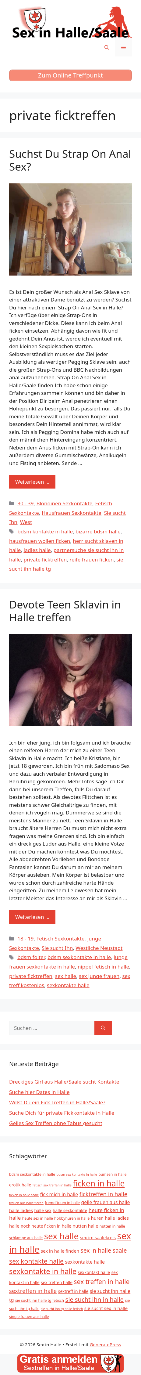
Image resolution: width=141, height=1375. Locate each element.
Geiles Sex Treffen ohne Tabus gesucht (55, 1123)
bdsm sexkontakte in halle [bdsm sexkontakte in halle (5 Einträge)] (32, 1174)
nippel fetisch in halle (103, 966)
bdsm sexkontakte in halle (79, 957)
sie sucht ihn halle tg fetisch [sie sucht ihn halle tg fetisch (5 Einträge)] (39, 1300)
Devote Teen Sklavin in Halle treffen (65, 610)
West (26, 521)
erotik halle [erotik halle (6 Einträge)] (20, 1185)
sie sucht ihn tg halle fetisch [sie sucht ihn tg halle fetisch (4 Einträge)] (62, 1309)
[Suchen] (103, 1028)
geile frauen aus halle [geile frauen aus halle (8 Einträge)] (105, 1202)
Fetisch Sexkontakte (60, 938)
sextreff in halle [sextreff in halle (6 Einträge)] (73, 1291)
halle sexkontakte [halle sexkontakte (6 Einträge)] (70, 1210)
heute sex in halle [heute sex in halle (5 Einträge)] (37, 1218)
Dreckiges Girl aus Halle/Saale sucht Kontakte (64, 1081)
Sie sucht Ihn (57, 947)
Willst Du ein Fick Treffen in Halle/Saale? (57, 1102)
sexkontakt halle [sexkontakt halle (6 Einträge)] (94, 1272)
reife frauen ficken (91, 559)
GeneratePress (105, 1344)
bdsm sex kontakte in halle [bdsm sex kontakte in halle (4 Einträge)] (76, 1174)
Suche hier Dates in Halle (39, 1091)
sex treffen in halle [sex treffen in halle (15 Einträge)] (101, 1281)
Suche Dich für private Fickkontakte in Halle (61, 1112)
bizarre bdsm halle (98, 531)
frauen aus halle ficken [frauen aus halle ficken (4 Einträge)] (26, 1203)
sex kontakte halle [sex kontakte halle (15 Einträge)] (36, 1261)
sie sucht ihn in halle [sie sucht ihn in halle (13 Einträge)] (94, 1299)
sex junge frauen (99, 976)
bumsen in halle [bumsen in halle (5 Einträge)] (112, 1174)
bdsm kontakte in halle (45, 531)
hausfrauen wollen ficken (39, 540)
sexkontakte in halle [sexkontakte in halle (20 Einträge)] (42, 1271)
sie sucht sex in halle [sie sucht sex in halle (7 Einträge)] (106, 1308)
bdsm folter (31, 957)
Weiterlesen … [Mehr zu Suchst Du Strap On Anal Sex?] (32, 481)
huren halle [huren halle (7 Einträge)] (103, 1218)
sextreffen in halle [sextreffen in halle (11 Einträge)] (33, 1290)
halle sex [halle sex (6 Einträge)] (42, 1210)
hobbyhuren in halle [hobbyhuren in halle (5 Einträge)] (72, 1218)
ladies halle (37, 550)
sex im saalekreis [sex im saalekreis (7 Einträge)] (98, 1237)
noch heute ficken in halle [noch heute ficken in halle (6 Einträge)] (46, 1226)
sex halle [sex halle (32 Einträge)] (61, 1236)
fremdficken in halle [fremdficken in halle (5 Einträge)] (62, 1202)
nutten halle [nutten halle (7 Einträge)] (85, 1226)
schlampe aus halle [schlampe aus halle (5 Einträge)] (26, 1237)
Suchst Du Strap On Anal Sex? (70, 160)
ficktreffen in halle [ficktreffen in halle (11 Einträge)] (103, 1194)
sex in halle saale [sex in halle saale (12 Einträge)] (104, 1250)
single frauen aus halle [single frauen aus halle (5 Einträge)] (29, 1316)
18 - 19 (25, 938)
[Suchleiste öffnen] (106, 47)
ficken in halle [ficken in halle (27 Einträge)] (99, 1183)
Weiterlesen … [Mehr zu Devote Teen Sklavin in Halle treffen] (32, 916)
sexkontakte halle (68, 985)
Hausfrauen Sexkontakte (71, 512)
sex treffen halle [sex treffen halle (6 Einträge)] (56, 1282)
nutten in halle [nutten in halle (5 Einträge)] (112, 1226)
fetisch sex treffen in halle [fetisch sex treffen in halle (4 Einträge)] (52, 1185)
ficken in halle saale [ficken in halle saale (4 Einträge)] (24, 1195)
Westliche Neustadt (99, 947)
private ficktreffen (45, 559)
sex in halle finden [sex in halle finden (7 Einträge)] (60, 1251)
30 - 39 (25, 503)
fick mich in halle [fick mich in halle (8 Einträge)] (59, 1194)
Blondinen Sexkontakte (64, 503)
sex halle (65, 976)
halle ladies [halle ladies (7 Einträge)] (21, 1210)
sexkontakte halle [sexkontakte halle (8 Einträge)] (85, 1261)
